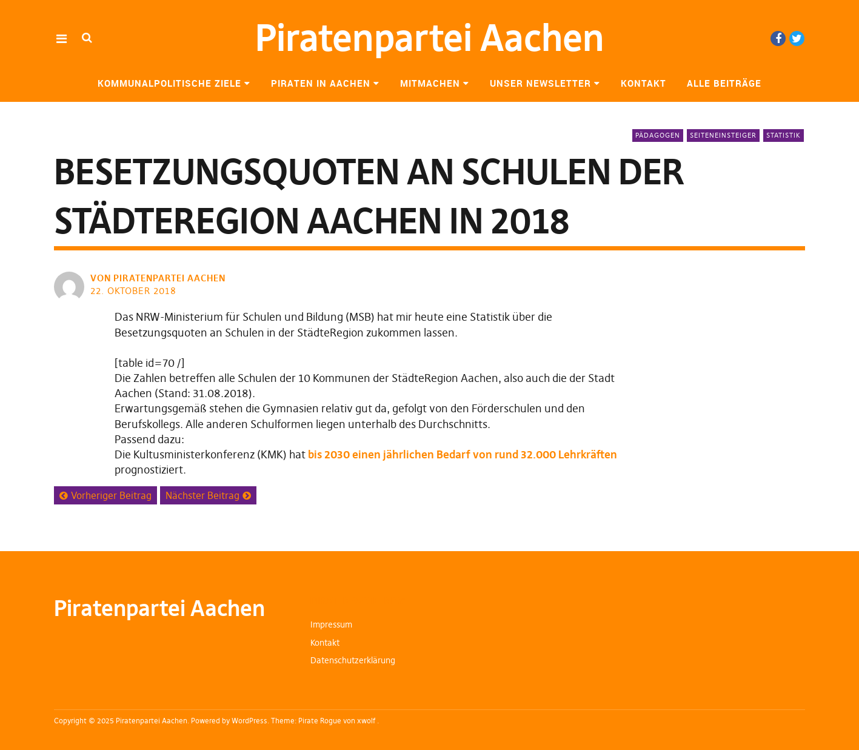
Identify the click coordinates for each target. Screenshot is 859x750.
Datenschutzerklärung (352, 660)
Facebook (778, 38)
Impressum (331, 624)
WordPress (249, 720)
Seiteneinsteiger (723, 135)
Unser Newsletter (540, 83)
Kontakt (643, 83)
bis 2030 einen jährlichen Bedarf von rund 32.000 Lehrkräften (462, 454)
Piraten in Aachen (320, 83)
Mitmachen (430, 83)
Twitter (796, 38)
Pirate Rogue (319, 720)
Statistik (783, 135)
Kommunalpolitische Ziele (169, 83)
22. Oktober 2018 (133, 290)
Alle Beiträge (724, 83)
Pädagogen (657, 135)
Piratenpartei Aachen (429, 38)
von (159, 278)
